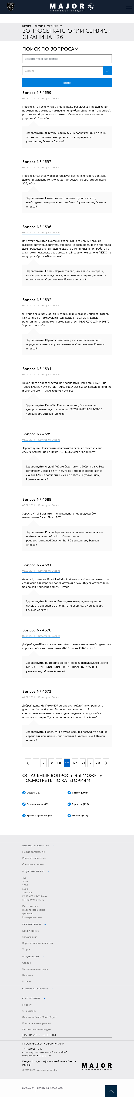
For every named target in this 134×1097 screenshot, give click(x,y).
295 (98, 762)
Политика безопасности (50, 1088)
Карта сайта (28, 1088)
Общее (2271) (34, 792)
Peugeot (27, 1061)
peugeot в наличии (35, 845)
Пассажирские (30, 906)
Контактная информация (36, 1023)
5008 (25, 889)
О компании (31, 998)
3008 (25, 881)
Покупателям (31, 924)
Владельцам (30, 956)
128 (82, 762)
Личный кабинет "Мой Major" (39, 1017)
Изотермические (32, 917)
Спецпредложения (33, 864)
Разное (26, 981)
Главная (26, 26)
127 (74, 762)
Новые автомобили (33, 852)
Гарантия (27, 975)
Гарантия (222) (80, 804)
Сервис (39, 26)
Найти (67, 83)
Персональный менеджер (37, 1029)
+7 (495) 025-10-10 (32, 1049)
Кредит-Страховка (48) (39, 815)
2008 (25, 885)
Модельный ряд (33, 871)
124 (51, 762)
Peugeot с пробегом (34, 858)
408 (24, 877)
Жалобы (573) (80, 815)
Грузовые (27, 913)
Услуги (26, 949)
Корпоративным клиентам (37, 943)
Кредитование (30, 930)
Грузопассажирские (33, 910)
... (43, 762)
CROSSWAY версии (33, 900)
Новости (27, 1004)
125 (59, 762)
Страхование (29, 937)
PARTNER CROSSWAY (34, 896)
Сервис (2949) (80, 792)
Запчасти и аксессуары (35, 969)
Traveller (27, 892)
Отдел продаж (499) (38, 804)
